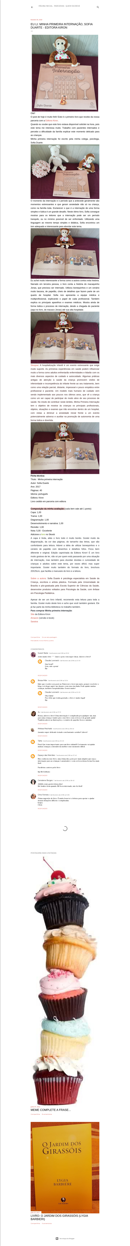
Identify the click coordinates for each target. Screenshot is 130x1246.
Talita (40, 741)
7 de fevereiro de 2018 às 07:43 (66, 755)
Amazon (35, 618)
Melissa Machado (45, 729)
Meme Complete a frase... (51, 1109)
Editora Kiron (51, 120)
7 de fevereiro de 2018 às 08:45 (64, 780)
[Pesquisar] (97, 6)
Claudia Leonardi (52, 660)
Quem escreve (72, 6)
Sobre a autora (38, 578)
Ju (39, 712)
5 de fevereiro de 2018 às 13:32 (59, 653)
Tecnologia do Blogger (65, 1238)
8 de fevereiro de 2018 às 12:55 (59, 795)
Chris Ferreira (43, 795)
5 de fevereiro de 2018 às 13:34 (58, 680)
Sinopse (34, 365)
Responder (42, 675)
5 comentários (47, 1223)
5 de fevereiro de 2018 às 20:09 (70, 660)
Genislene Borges (45, 780)
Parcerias (58, 6)
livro (43, 534)
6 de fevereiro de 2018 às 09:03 (53, 741)
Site (32, 614)
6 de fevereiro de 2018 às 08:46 (63, 729)
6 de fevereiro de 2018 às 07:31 (51, 712)
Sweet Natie (43, 653)
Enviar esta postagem (49, 637)
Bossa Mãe (42, 680)
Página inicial (45, 6)
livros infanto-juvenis (46, 640)
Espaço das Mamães (46, 755)
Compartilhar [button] (35, 637)
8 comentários (47, 1114)
